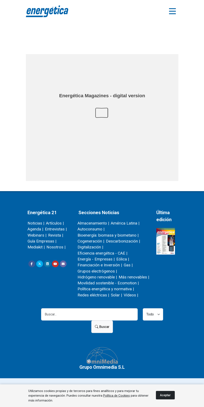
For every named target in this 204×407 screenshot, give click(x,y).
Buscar (102, 326)
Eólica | (122, 259)
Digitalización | (90, 247)
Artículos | (55, 223)
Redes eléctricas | (93, 295)
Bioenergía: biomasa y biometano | (108, 235)
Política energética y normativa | (106, 288)
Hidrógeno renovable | (97, 277)
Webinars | (37, 235)
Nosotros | (55, 247)
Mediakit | (36, 247)
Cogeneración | (91, 241)
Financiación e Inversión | (100, 265)
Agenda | (35, 229)
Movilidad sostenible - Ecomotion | (108, 283)
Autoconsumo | (91, 229)
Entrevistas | (56, 229)
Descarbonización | (123, 241)
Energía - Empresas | (96, 259)
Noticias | (36, 223)
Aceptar (165, 395)
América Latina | (125, 223)
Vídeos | (131, 295)
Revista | (55, 235)
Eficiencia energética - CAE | (102, 253)
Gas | (128, 265)
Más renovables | (134, 277)
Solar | (116, 295)
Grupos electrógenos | (97, 271)
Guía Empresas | (42, 241)
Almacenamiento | (93, 223)
